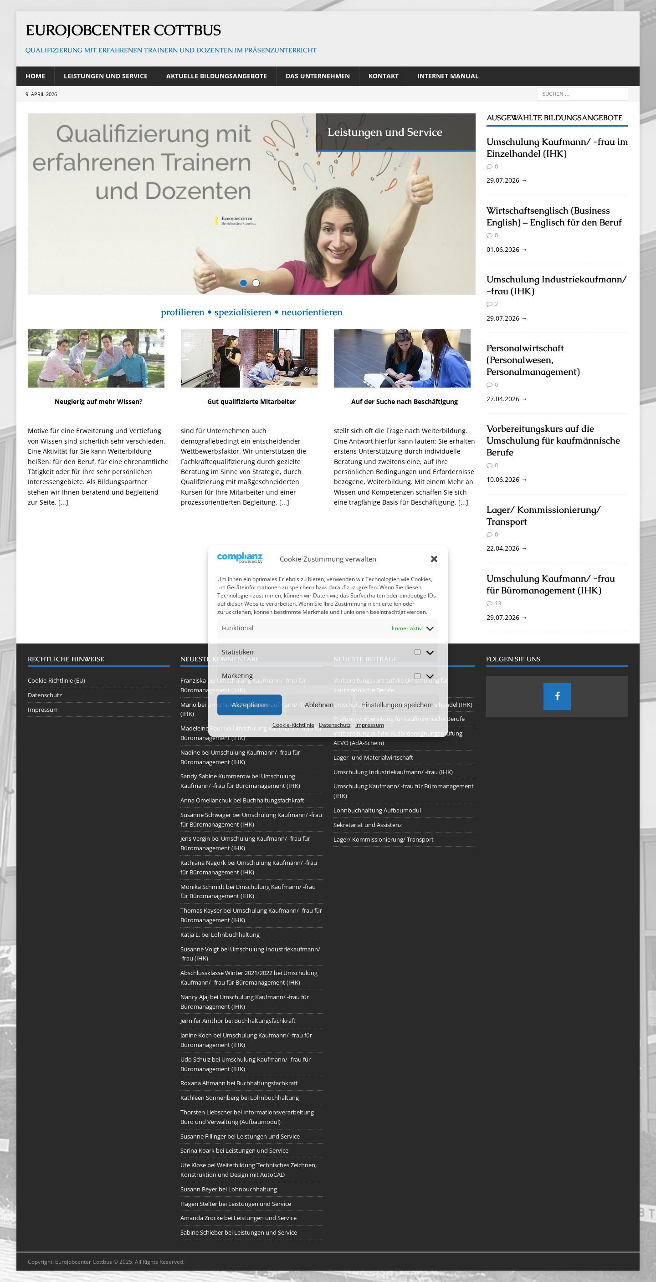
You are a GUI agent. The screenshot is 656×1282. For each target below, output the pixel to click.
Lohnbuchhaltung (235, 934)
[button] (434, 559)
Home (35, 76)
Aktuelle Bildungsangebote (216, 76)
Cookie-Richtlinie (293, 725)
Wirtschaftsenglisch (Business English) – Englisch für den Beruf (554, 216)
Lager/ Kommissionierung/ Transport (383, 839)
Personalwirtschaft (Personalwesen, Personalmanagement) (533, 360)
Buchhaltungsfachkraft (273, 800)
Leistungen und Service (106, 76)
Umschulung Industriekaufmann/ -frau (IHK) (393, 772)
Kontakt (384, 76)
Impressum (369, 725)
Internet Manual (448, 76)
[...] (63, 511)
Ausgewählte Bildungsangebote (555, 118)
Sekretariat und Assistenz (367, 825)
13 (498, 603)
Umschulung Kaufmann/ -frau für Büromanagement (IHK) (551, 584)
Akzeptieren (250, 705)
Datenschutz (335, 725)
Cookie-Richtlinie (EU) (56, 680)
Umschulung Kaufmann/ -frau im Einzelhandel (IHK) (557, 147)
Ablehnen (319, 705)
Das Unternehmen (318, 76)
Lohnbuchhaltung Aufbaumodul (377, 810)
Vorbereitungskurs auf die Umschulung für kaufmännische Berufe (553, 440)
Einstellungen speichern (397, 705)
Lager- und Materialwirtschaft (373, 757)
